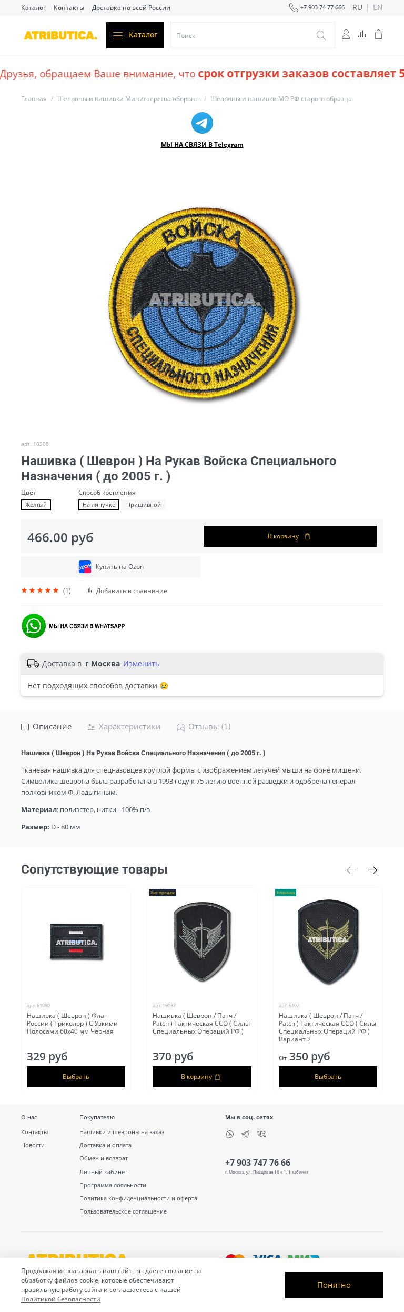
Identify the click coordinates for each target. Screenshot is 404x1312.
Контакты (69, 7)
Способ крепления (107, 492)
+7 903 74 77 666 (316, 8)
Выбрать (76, 1075)
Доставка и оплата (105, 1145)
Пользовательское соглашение (123, 1211)
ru (357, 8)
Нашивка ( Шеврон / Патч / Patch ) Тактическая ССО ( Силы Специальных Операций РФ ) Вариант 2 (327, 1026)
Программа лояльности (112, 1185)
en (378, 8)
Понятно (334, 1284)
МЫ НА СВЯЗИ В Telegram (202, 144)
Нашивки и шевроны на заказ (121, 1132)
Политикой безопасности (60, 1299)
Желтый (36, 504)
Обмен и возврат (103, 1158)
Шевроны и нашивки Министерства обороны (128, 98)
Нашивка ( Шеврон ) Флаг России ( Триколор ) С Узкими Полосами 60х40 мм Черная (72, 1022)
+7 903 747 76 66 (257, 1162)
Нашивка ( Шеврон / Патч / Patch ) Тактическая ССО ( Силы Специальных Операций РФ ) (201, 1022)
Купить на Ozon (111, 566)
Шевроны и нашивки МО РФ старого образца (281, 98)
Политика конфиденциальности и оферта (138, 1198)
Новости (33, 1145)
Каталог (33, 7)
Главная (34, 98)
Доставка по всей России (131, 7)
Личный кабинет (103, 1172)
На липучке (99, 504)
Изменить (141, 663)
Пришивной (143, 504)
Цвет (28, 492)
